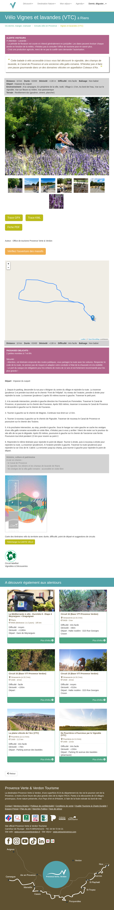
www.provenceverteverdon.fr (27, 832)
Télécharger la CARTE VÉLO (20, 542)
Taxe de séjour (55, 809)
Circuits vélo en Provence (45, 26)
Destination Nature (46, 3)
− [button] (8, 267)
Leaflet (83, 339)
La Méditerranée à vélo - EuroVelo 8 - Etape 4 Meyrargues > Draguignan (30, 615)
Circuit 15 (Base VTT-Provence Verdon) (79, 673)
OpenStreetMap (94, 339)
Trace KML (34, 217)
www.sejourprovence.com (64, 832)
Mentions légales (21, 806)
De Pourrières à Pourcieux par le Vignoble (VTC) (81, 734)
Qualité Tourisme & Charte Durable (90, 806)
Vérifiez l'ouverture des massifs (25, 251)
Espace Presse (12, 809)
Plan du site (25, 809)
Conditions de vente (65, 806)
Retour (11, 773)
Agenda (80, 3)
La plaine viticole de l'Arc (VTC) (24, 733)
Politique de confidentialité (42, 806)
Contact (8, 806)
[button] (13, 136)
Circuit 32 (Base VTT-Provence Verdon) (79, 614)
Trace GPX (14, 217)
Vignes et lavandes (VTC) (71, 26)
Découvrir (28, 3)
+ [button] (8, 264)
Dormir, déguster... (97, 3)
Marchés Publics (40, 809)
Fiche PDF (14, 227)
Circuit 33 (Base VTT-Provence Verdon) (27, 673)
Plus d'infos (46, 640)
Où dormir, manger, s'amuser (18, 26)
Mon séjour (65, 3)
